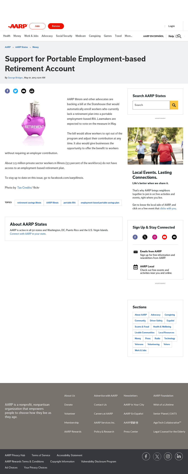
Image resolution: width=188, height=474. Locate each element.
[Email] (23, 91)
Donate (68, 404)
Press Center (131, 431)
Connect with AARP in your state (28, 233)
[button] (179, 36)
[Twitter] (15, 91)
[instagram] (154, 237)
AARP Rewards (72, 431)
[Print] (31, 91)
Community (140, 320)
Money (35, 47)
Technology (169, 338)
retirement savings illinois (29, 202)
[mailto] (174, 237)
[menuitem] (6, 37)
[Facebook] (7, 91)
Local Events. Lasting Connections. (152, 175)
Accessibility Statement (69, 455)
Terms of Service (41, 455)
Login (171, 26)
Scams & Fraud (142, 326)
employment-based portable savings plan (100, 202)
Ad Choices (11, 467)
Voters (167, 344)
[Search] (174, 105)
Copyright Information (62, 461)
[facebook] (135, 237)
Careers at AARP (103, 413)
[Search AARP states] (151, 105)
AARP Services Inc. (104, 422)
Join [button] (37, 26)
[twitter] (144, 237)
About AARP (141, 315)
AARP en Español (153, 36)
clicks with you (168, 208)
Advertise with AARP (106, 395)
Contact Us (100, 404)
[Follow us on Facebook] (146, 456)
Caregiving (170, 315)
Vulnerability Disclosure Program (98, 461)
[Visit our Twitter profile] (157, 456)
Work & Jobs (140, 350)
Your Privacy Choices (35, 467)
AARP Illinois (52, 202)
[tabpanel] (164, 36)
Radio (157, 338)
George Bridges (15, 77)
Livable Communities (144, 332)
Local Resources (166, 332)
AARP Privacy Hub (15, 455)
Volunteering (153, 344)
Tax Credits (24, 187)
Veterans (139, 344)
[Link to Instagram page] (168, 456)
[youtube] (164, 237)
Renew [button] (56, 26)
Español (170, 320)
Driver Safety (156, 320)
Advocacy (155, 315)
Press (147, 338)
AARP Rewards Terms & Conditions (24, 461)
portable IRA (70, 202)
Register (156, 26)
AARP (8, 47)
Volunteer (69, 413)
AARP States (21, 47)
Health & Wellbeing (162, 326)
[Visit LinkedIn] (179, 456)
